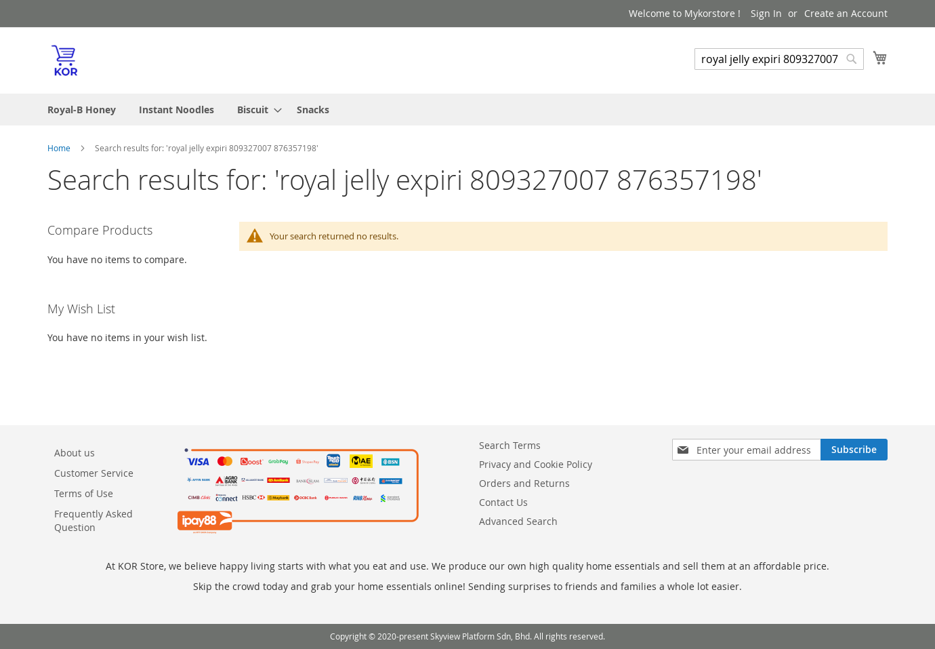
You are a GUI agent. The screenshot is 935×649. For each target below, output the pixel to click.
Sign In (766, 13)
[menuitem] (81, 109)
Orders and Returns (524, 483)
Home (59, 147)
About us (74, 452)
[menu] (467, 109)
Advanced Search (518, 521)
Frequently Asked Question (93, 520)
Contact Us (503, 502)
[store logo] (64, 60)
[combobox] (779, 59)
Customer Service (93, 473)
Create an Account (846, 13)
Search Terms (510, 445)
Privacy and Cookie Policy (535, 464)
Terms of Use (83, 493)
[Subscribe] (854, 449)
